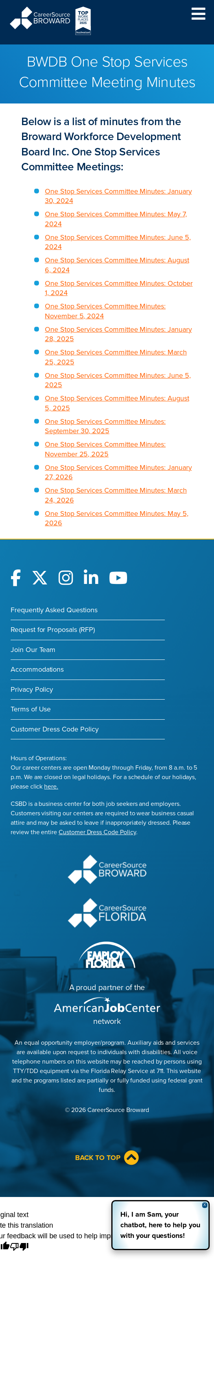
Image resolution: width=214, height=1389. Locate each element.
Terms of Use (31, 709)
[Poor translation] (19, 1247)
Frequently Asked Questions (54, 610)
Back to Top (107, 1157)
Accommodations (37, 669)
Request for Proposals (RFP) (53, 629)
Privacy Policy (32, 689)
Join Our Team (33, 649)
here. (51, 787)
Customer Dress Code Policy (55, 729)
